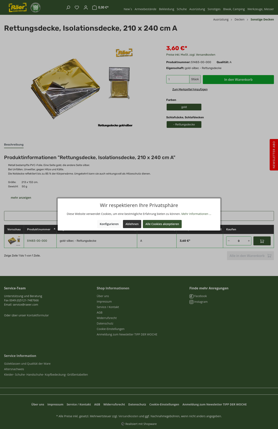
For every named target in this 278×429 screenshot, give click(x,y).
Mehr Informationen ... (196, 214)
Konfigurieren (109, 224)
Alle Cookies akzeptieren (162, 224)
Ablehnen (132, 224)
